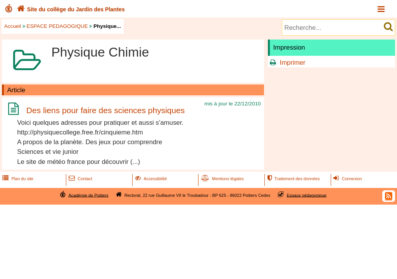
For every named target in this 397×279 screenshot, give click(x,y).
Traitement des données (292, 178)
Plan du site (17, 178)
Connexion (347, 178)
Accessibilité (150, 178)
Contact (79, 178)
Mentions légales (222, 178)
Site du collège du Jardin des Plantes (70, 9)
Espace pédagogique (307, 195)
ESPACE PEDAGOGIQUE (57, 26)
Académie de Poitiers (88, 195)
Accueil (12, 26)
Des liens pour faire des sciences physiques (105, 110)
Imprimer (292, 62)
